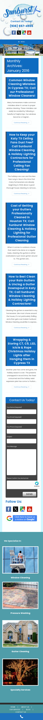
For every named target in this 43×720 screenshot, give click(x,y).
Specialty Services (20, 689)
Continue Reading (22, 123)
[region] (21, 50)
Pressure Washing (20, 613)
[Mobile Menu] (21, 42)
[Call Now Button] (21, 716)
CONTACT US (20, 712)
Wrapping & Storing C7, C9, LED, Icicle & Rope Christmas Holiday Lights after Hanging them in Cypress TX (22, 351)
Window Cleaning (20, 577)
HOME (13, 707)
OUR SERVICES (14, 709)
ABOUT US (25, 707)
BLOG (28, 709)
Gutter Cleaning (20, 651)
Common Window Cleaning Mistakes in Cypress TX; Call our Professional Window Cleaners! (22, 88)
